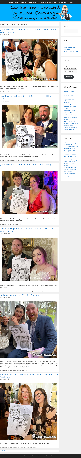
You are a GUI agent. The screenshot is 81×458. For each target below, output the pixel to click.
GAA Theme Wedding (70, 115)
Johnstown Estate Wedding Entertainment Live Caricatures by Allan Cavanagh (29, 30)
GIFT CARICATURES (13, 2)
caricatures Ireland (17, 447)
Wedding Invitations (69, 110)
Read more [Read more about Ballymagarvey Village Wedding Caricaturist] (31, 367)
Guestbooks (67, 49)
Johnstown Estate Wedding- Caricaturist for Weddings (26, 164)
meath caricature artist (22, 291)
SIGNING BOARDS (33, 2)
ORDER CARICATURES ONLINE (48, 2)
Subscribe (69, 77)
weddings (41, 291)
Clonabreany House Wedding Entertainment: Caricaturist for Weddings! (29, 376)
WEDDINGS (23, 2)
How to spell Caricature (70, 127)
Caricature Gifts (68, 45)
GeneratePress (55, 456)
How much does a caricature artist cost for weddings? (70, 106)
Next (6, 451)
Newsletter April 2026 (70, 154)
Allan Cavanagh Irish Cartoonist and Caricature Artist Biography (71, 123)
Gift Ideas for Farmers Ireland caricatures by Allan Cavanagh (70, 169)
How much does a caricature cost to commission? (69, 100)
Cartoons (66, 119)
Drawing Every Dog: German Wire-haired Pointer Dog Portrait (69, 175)
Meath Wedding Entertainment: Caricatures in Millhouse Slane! (27, 97)
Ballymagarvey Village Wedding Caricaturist (21, 295)
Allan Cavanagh (5, 160)
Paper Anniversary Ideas (70, 117)
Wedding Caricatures (22, 92)
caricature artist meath (7, 92)
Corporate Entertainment (71, 51)
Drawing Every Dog (69, 129)
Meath (14, 92)
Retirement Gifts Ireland (70, 113)
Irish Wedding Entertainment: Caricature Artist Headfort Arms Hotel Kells (27, 230)
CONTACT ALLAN (63, 2)
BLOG (71, 2)
